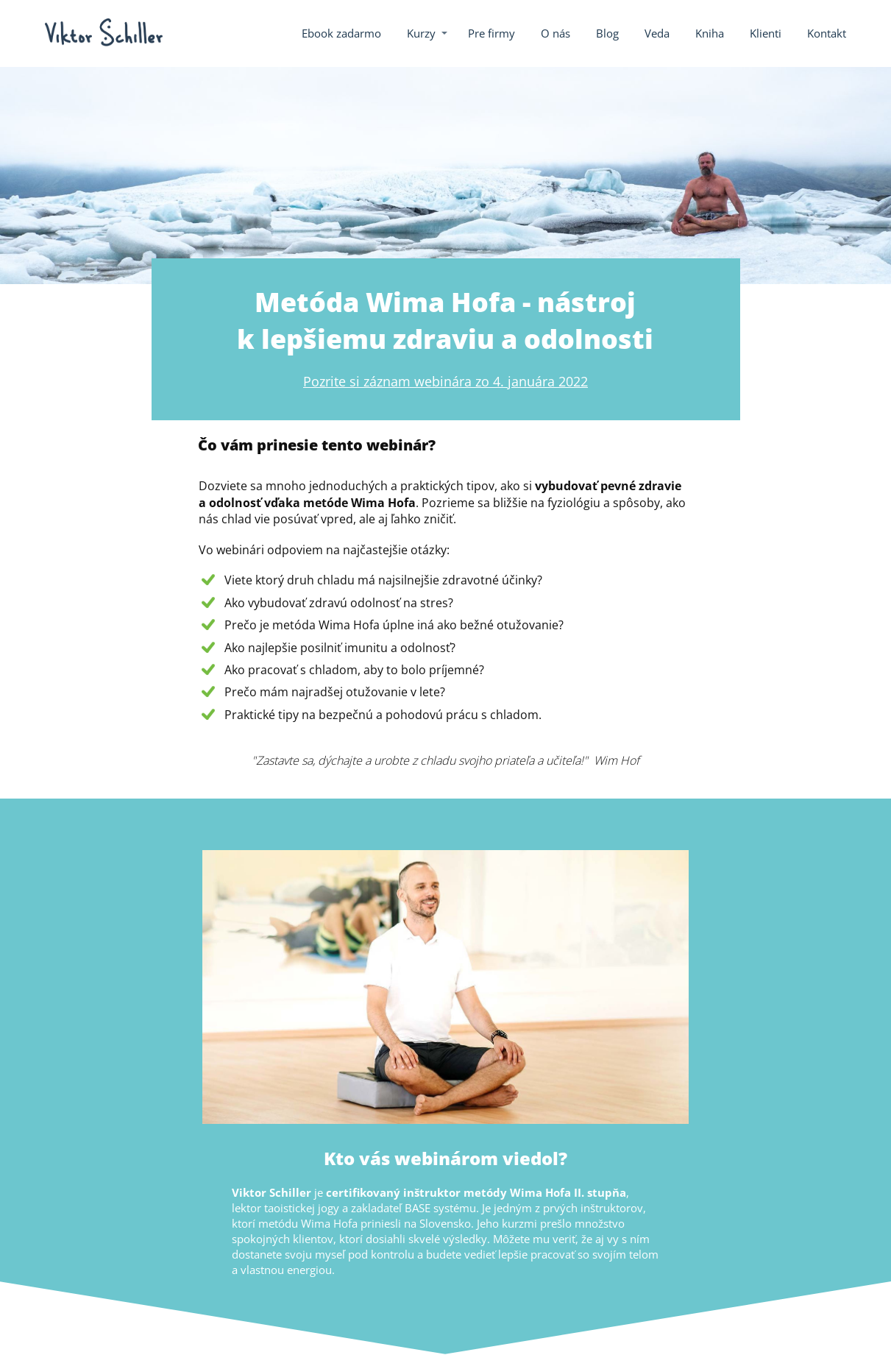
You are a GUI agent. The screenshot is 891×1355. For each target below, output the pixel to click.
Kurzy (421, 33)
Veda (657, 33)
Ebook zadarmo (341, 33)
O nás (555, 33)
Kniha (709, 33)
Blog (607, 33)
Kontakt (826, 33)
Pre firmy (491, 33)
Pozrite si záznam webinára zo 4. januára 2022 (445, 381)
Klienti (765, 33)
